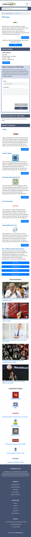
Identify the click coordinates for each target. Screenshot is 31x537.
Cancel (21, 104)
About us (15, 503)
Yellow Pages (15, 489)
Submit (21, 108)
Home (3, 13)
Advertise (16, 505)
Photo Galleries (15, 492)
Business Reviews (15, 513)
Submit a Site (15, 510)
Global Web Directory (15, 487)
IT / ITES (16, 13)
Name (5, 81)
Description (6, 87)
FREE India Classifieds (15, 494)
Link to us (15, 508)
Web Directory (9, 13)
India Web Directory (15, 484)
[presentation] (13, 99)
